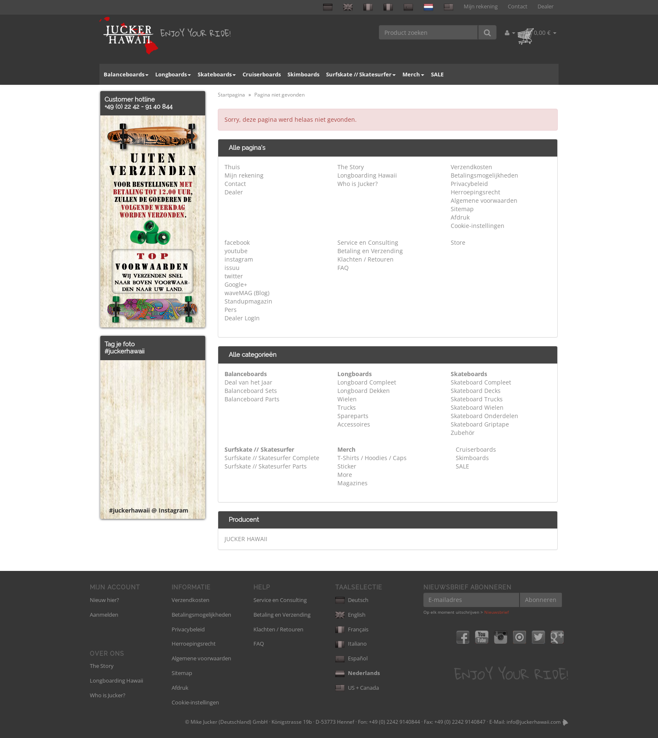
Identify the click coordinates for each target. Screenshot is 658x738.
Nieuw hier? (104, 600)
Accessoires (353, 424)
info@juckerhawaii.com (534, 721)
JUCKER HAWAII (246, 539)
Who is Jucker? (357, 184)
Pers (231, 310)
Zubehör (463, 433)
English (350, 614)
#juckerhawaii (124, 351)
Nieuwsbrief (496, 612)
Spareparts (352, 416)
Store (458, 242)
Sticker (346, 466)
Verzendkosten (471, 167)
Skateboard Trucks (477, 399)
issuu (232, 268)
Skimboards (303, 74)
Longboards (173, 74)
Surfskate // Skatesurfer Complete (272, 458)
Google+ (236, 284)
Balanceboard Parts (252, 399)
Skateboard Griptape (480, 424)
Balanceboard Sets (251, 391)
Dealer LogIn (242, 318)
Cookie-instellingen (477, 226)
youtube (236, 251)
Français (351, 629)
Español (351, 658)
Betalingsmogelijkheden (484, 175)
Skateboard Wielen (477, 407)
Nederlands (357, 673)
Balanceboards (126, 74)
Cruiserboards (262, 74)
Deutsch (351, 600)
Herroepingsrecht (475, 192)
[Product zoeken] (428, 32)
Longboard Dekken (363, 391)
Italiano (351, 643)
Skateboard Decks (476, 391)
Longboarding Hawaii (367, 175)
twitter (234, 276)
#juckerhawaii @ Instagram (148, 510)
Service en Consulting (367, 242)
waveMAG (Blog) (247, 293)
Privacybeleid (469, 184)
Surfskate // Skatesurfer (361, 74)
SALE (437, 74)
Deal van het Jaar (248, 382)
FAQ (343, 268)
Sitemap (462, 209)
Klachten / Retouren (365, 259)
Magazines (352, 483)
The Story (350, 167)
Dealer (546, 6)
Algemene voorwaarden (484, 200)
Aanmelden (104, 614)
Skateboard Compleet (481, 382)
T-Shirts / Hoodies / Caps (372, 458)
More (344, 475)
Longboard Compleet (366, 382)
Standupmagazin (248, 301)
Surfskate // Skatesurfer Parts (266, 466)
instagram (239, 259)
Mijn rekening (481, 6)
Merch (413, 74)
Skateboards (217, 74)
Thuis (232, 167)
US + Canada (357, 687)
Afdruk (460, 217)
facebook (237, 242)
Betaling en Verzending (370, 251)
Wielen (347, 399)
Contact (517, 6)
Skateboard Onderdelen (484, 416)
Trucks (346, 407)
